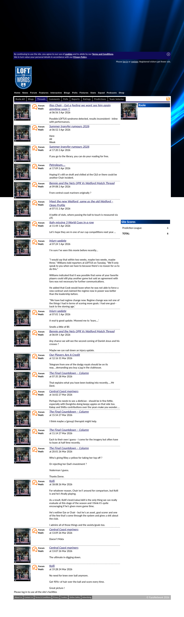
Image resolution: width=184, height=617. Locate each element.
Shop (121, 93)
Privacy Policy (80, 57)
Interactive (56, 93)
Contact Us (28, 597)
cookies (68, 54)
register (134, 61)
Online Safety (74, 597)
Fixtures (84, 93)
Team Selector (116, 99)
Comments (54, 99)
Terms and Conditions (102, 54)
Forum (33, 93)
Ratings (87, 99)
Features (44, 93)
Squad (101, 93)
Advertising (86, 597)
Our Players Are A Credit (64, 355)
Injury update (57, 240)
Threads (41, 99)
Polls (74, 93)
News (25, 93)
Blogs (67, 93)
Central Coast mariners (63, 391)
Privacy (56, 597)
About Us (18, 597)
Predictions (100, 99)
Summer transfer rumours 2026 (69, 126)
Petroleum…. (57, 165)
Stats (93, 93)
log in (125, 61)
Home (17, 93)
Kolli (52, 481)
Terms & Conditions (43, 597)
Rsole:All (20, 99)
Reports (76, 99)
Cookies (64, 597)
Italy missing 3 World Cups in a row (71, 222)
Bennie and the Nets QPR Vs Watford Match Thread (82, 183)
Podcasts (112, 93)
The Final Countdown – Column (69, 373)
